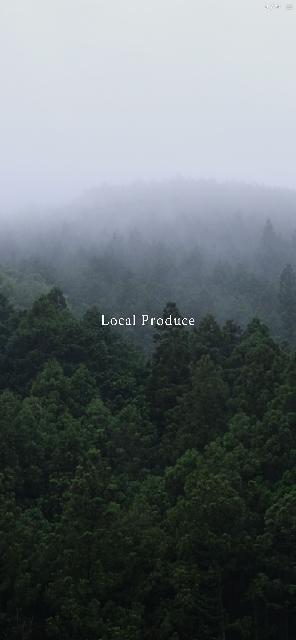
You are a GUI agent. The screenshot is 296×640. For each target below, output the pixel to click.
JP (267, 6)
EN (277, 6)
